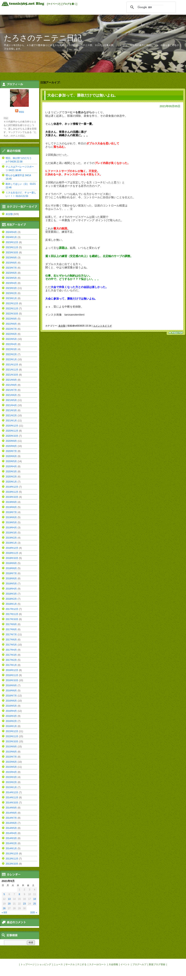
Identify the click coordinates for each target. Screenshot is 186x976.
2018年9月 (11, 563)
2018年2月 (11, 599)
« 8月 (4, 912)
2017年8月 (11, 629)
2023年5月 (11, 278)
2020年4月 (11, 466)
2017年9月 (11, 624)
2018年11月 (12, 553)
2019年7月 (11, 512)
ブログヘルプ (139, 964)
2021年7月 (11, 390)
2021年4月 (11, 405)
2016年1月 (11, 726)
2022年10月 (12, 313)
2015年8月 (11, 751)
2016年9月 (11, 685)
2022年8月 (11, 323)
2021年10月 (12, 374)
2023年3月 (11, 288)
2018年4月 (11, 588)
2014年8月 (11, 812)
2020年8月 (11, 446)
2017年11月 (12, 614)
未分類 (61, 325)
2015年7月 (11, 756)
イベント (125, 964)
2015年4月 (11, 772)
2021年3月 (11, 410)
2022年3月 (11, 349)
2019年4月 (11, 527)
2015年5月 (11, 767)
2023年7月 (11, 267)
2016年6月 (11, 700)
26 (4, 908)
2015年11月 (12, 736)
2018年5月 (11, 583)
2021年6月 (11, 395)
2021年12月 (12, 364)
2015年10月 (12, 741)
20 (9, 903)
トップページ (28, 964)
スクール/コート (97, 964)
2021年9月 (11, 379)
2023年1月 (11, 298)
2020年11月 (12, 430)
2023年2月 (11, 293)
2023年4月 (11, 283)
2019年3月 (11, 532)
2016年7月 (11, 695)
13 (9, 899)
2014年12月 (12, 792)
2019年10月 (12, 497)
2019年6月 (11, 517)
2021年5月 (11, 400)
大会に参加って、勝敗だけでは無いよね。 (82, 95)
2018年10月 (12, 558)
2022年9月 (11, 318)
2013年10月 (12, 863)
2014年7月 (11, 818)
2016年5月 (11, 705)
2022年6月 (11, 334)
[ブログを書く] (69, 4)
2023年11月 (12, 247)
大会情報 (113, 964)
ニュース (58, 964)
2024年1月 (11, 237)
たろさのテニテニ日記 (43, 38)
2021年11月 (12, 369)
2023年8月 (11, 262)
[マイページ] (53, 4)
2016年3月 (11, 716)
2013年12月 (12, 853)
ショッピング (44, 964)
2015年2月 (11, 782)
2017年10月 (12, 619)
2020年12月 (12, 425)
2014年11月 (12, 797)
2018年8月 (11, 568)
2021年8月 (11, 385)
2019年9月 (11, 502)
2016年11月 (12, 675)
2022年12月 (12, 303)
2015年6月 (11, 762)
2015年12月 (12, 731)
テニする (82, 964)
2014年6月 (11, 823)
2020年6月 (11, 456)
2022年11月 (12, 308)
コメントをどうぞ (102, 325)
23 (24, 903)
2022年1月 (11, 359)
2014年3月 (11, 838)
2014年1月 (11, 848)
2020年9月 (11, 441)
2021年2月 (11, 415)
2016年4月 (11, 711)
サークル (70, 964)
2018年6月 (11, 578)
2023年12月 (12, 242)
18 (34, 899)
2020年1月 (11, 481)
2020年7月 (11, 451)
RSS (21, 112)
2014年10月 (12, 802)
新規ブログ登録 (157, 964)
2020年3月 (11, 471)
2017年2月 (11, 660)
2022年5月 (11, 339)
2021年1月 (11, 420)
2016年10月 (12, 680)
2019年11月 (12, 492)
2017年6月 (11, 639)
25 (34, 903)
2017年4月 (11, 649)
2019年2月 (11, 537)
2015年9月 (11, 746)
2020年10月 (12, 436)
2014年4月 (11, 833)
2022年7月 (11, 329)
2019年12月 (12, 486)
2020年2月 (11, 476)
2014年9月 (11, 807)
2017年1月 (11, 665)
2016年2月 (11, 721)
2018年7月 (11, 573)
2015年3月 (11, 777)
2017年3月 (11, 655)
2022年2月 (11, 354)
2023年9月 (11, 257)
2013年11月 (12, 858)
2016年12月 (12, 670)
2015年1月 (11, 787)
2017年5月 (11, 644)
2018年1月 (11, 604)
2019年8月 (11, 507)
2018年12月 (12, 548)
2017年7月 (11, 634)
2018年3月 (11, 593)
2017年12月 (12, 609)
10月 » (33, 912)
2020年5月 (11, 461)
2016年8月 (11, 690)
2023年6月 (11, 273)
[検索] (150, 7)
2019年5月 (11, 522)
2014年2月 (11, 843)
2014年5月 (11, 828)
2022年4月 (11, 344)
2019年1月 (11, 542)
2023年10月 (12, 252)
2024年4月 (11, 232)
